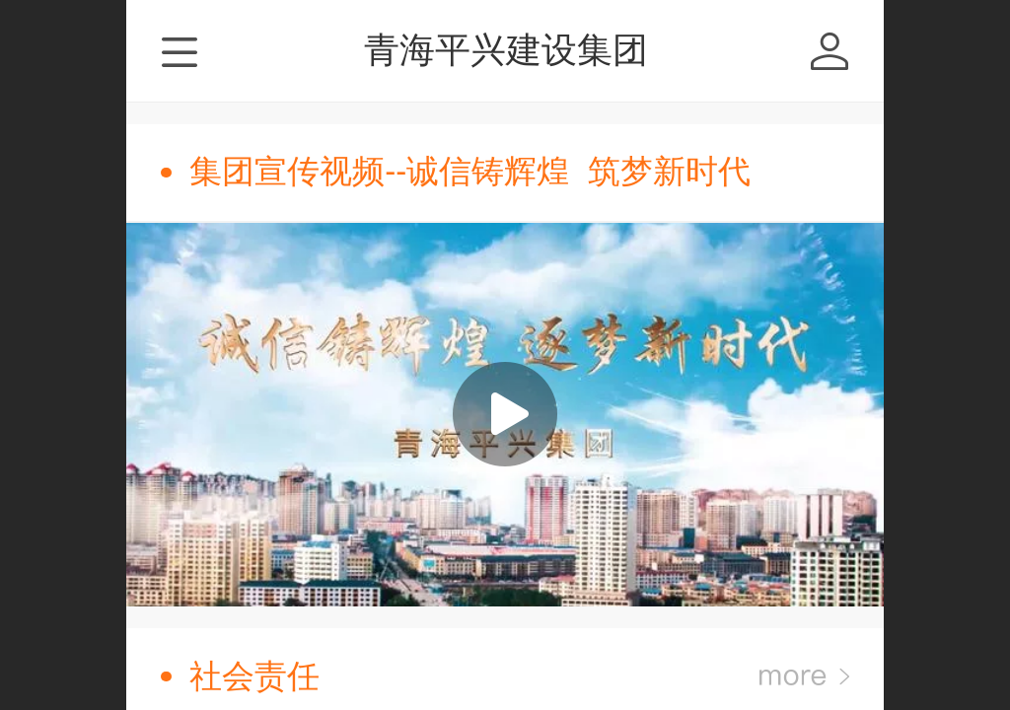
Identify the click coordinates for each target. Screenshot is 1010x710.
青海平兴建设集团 (506, 50)
